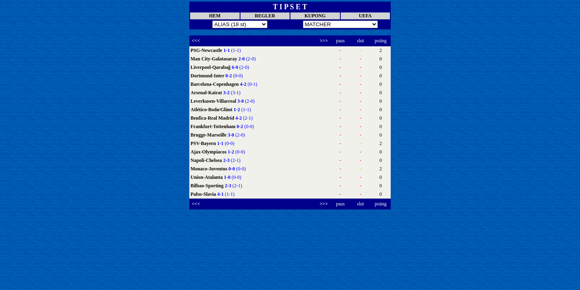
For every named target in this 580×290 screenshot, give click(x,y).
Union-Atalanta (207, 177)
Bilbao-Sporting (208, 185)
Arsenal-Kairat (207, 92)
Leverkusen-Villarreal (214, 101)
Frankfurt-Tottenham (214, 126)
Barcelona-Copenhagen (215, 84)
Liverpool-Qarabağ (211, 67)
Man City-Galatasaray (214, 59)
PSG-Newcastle (207, 50)
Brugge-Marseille (209, 135)
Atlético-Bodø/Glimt (212, 109)
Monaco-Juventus (209, 169)
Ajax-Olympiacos (209, 152)
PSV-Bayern (204, 143)
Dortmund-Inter (208, 76)
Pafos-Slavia (204, 194)
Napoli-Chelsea (207, 160)
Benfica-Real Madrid (213, 118)
